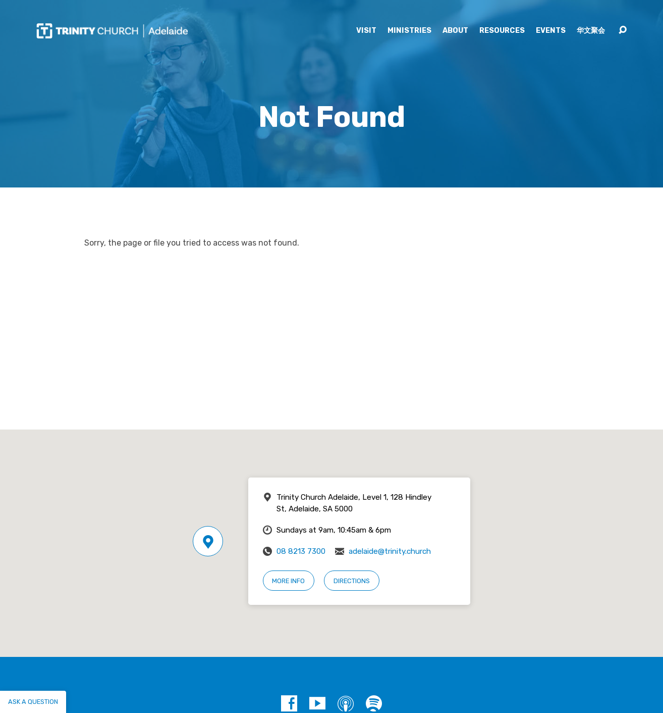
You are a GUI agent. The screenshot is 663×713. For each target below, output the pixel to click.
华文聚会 (591, 30)
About (455, 30)
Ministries (409, 30)
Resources (502, 30)
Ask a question (33, 701)
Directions (352, 581)
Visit (366, 30)
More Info (288, 581)
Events (551, 30)
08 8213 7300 (301, 551)
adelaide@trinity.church (390, 551)
